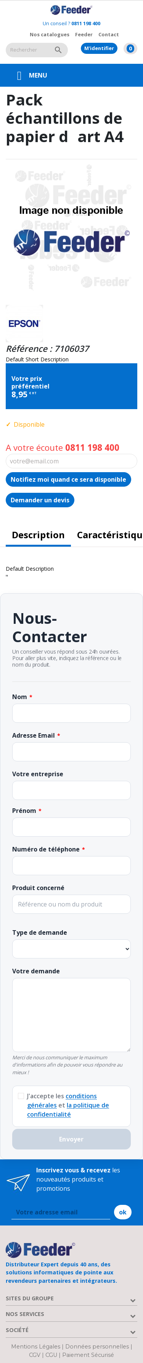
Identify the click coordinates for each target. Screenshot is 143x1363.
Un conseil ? (71, 23)
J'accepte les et (68, 1105)
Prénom (24, 810)
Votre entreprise (37, 774)
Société (17, 1330)
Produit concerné (38, 888)
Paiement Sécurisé (88, 1355)
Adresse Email (33, 735)
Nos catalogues (49, 34)
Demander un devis (40, 500)
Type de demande (39, 932)
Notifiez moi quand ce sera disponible (68, 479)
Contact (108, 34)
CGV (34, 1355)
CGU (51, 1355)
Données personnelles (97, 1346)
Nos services (25, 1314)
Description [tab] (38, 534)
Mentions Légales (36, 1346)
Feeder (84, 34)
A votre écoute (62, 447)
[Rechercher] (27, 50)
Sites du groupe (30, 1298)
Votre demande (36, 971)
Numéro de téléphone (46, 849)
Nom (19, 697)
